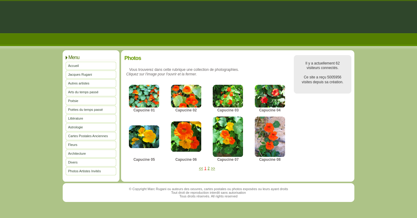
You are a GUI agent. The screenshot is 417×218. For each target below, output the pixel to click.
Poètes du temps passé (85, 109)
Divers (72, 162)
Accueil (73, 66)
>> (213, 168)
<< (201, 168)
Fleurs (72, 145)
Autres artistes (78, 83)
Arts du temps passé (83, 92)
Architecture (77, 153)
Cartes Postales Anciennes (88, 136)
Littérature (75, 118)
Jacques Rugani (80, 74)
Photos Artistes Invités (84, 171)
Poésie (73, 101)
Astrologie (75, 127)
